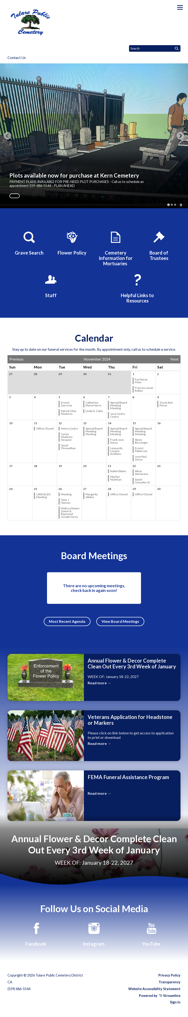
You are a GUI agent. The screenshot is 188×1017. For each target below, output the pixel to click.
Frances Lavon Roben (144, 389)
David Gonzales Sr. (143, 481)
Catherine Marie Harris (94, 404)
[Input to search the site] (154, 48)
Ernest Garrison (67, 404)
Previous (16, 359)
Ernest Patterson (141, 449)
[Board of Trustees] (159, 245)
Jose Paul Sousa (141, 458)
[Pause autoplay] (181, 205)
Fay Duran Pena (141, 381)
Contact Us (17, 57)
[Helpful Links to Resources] (137, 287)
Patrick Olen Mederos (68, 412)
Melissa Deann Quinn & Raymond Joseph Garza (70, 512)
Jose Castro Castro (117, 415)
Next (174, 359)
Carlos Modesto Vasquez (66, 436)
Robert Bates (118, 471)
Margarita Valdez (92, 495)
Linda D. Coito (94, 411)
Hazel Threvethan (68, 447)
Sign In (175, 1002)
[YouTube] (151, 934)
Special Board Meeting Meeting (118, 405)
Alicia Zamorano (142, 472)
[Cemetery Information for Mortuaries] (115, 248)
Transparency (169, 982)
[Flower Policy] (72, 242)
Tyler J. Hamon (66, 501)
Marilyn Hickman (116, 478)
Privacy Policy (169, 975)
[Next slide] (180, 135)
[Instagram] (94, 934)
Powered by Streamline (159, 996)
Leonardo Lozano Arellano (116, 451)
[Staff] (51, 285)
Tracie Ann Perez (166, 404)
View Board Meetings (120, 621)
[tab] (168, 204)
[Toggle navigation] (180, 7)
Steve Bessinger (141, 441)
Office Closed (45, 428)
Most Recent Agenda (67, 621)
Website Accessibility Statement (154, 989)
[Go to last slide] (7, 135)
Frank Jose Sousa (117, 441)
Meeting (66, 494)
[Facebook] (36, 934)
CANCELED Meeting (43, 495)
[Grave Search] (29, 242)
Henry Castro (69, 428)
